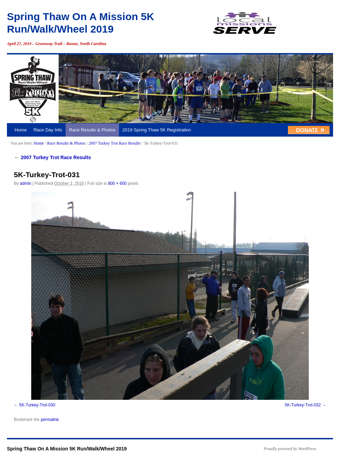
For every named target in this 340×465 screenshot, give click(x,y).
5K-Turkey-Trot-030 (37, 405)
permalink (50, 419)
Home (21, 129)
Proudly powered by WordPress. (290, 448)
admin (25, 183)
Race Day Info (48, 129)
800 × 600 (117, 183)
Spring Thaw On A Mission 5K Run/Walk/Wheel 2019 (67, 448)
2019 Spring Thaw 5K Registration (156, 129)
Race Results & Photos (92, 129)
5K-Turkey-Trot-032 (303, 405)
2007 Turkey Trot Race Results (114, 143)
